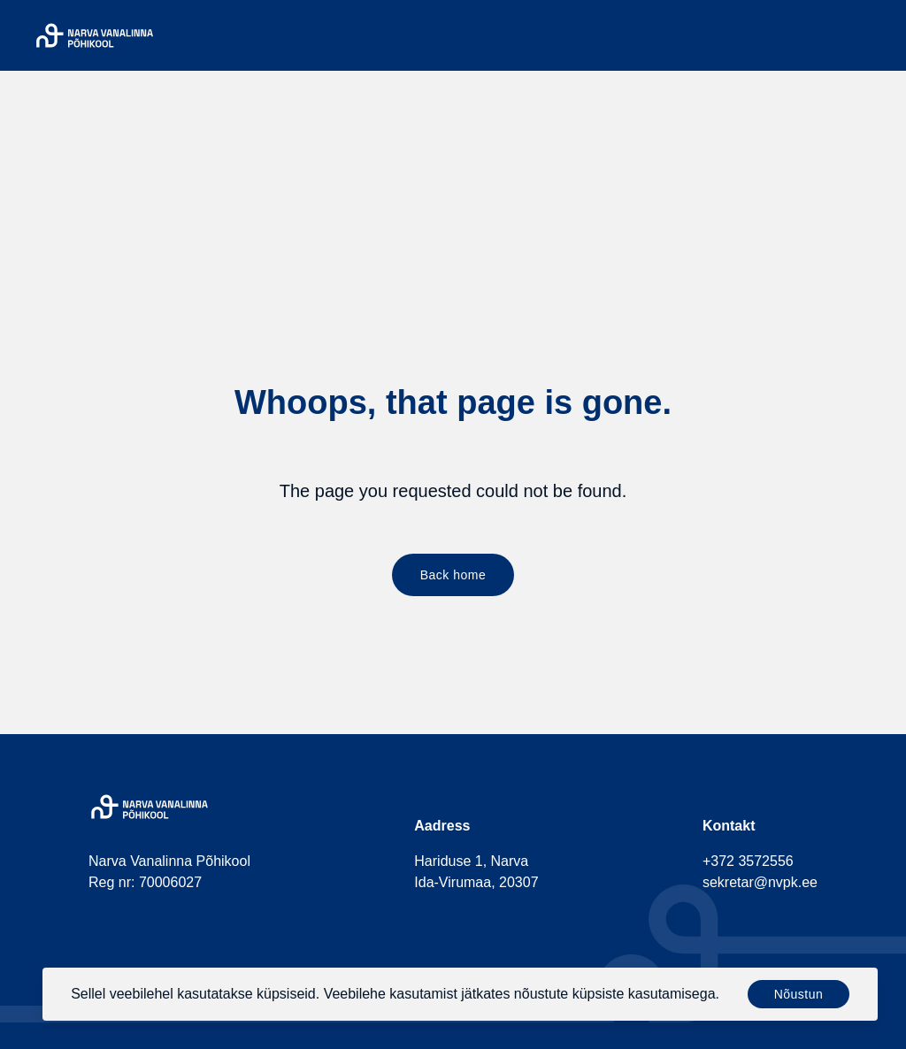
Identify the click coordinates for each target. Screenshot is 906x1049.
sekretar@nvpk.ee (760, 882)
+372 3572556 (748, 861)
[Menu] (877, 35)
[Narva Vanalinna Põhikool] (95, 35)
